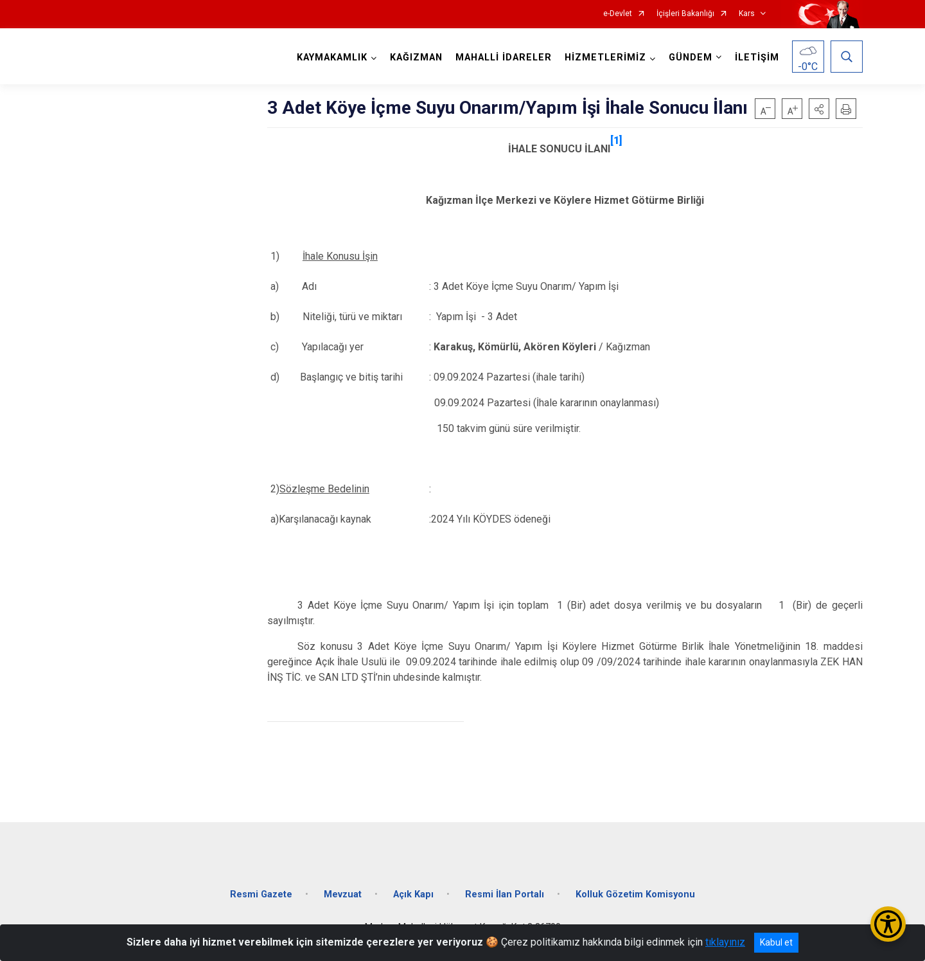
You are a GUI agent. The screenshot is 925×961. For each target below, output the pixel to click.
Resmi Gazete (261, 894)
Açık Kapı (413, 894)
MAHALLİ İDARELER (503, 57)
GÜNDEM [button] (690, 57)
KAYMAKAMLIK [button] (332, 57)
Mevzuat (343, 894)
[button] (819, 108)
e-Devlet (617, 14)
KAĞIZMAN (416, 57)
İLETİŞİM (757, 57)
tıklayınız (725, 942)
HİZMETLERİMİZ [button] (605, 57)
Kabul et (776, 942)
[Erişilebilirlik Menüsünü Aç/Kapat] (888, 924)
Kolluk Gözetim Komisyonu (635, 894)
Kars (747, 14)
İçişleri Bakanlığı (685, 14)
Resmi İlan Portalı (504, 894)
